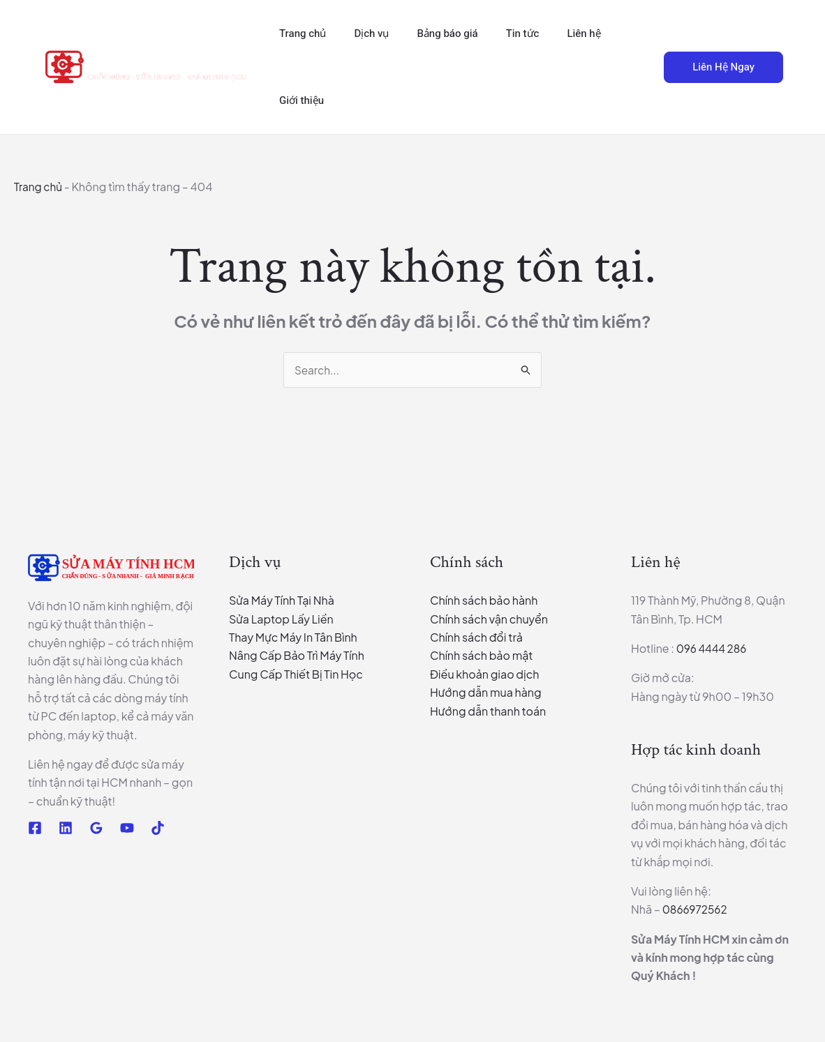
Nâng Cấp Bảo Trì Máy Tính (296, 656)
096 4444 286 (713, 649)
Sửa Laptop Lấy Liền (281, 619)
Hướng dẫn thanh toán (488, 711)
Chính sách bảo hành (483, 601)
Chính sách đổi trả (476, 638)
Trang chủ (39, 186)
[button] (638, 67)
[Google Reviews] (96, 829)
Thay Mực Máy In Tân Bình (293, 638)
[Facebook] (35, 829)
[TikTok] (158, 829)
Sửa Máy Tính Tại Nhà (281, 601)
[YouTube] (127, 829)
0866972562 (696, 910)
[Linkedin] (66, 829)
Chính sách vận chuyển (489, 619)
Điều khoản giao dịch (484, 674)
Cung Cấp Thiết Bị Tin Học (296, 674)
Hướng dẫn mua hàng (486, 693)
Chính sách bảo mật (481, 656)
